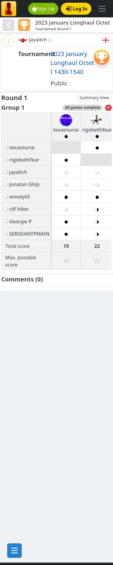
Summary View (94, 97)
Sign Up (43, 8)
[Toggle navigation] (102, 9)
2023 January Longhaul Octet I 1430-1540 (72, 63)
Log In (76, 8)
